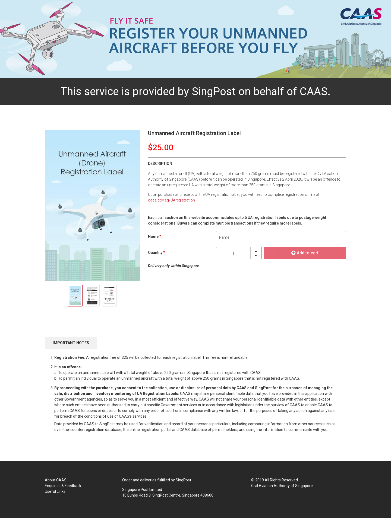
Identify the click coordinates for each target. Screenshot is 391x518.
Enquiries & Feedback (63, 486)
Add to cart (305, 252)
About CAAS (56, 480)
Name (153, 236)
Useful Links (55, 491)
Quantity (155, 252)
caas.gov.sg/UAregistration (171, 200)
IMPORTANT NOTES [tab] (71, 343)
